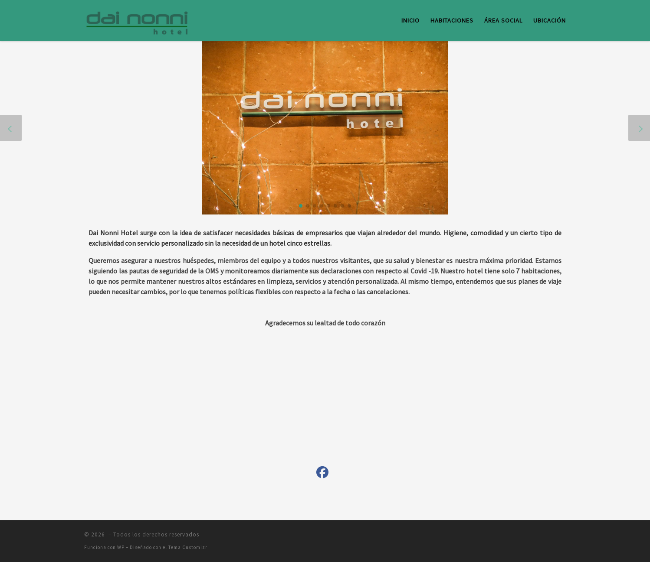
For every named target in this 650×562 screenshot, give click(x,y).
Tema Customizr (187, 547)
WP (121, 547)
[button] (300, 206)
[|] (138, 19)
